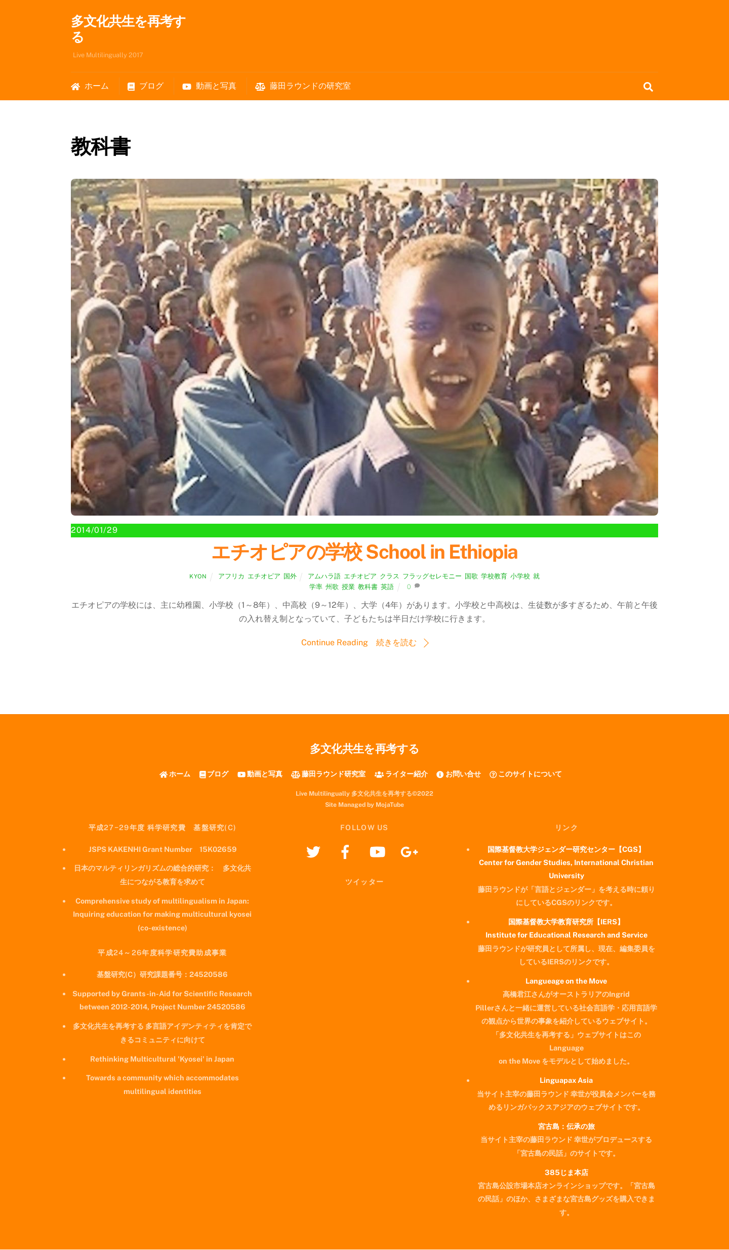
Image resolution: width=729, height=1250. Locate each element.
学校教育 (494, 576)
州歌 (332, 587)
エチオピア (264, 576)
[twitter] (315, 851)
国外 (290, 576)
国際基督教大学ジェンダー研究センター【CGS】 (566, 849)
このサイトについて (526, 774)
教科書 (368, 587)
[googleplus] (411, 851)
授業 (348, 587)
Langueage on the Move (566, 981)
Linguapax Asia (566, 1080)
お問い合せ (458, 774)
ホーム (90, 86)
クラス (389, 576)
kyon (198, 576)
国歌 (471, 576)
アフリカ (231, 576)
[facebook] (347, 851)
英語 (387, 587)
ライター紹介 (401, 774)
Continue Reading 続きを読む (359, 643)
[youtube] (379, 851)
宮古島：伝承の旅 (566, 1126)
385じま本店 (566, 1172)
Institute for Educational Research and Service (566, 935)
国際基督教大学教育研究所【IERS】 (566, 922)
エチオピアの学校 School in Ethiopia (364, 552)
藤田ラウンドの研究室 (303, 86)
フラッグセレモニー (432, 576)
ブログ (146, 86)
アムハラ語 (324, 576)
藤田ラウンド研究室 (328, 774)
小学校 (520, 576)
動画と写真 (209, 86)
